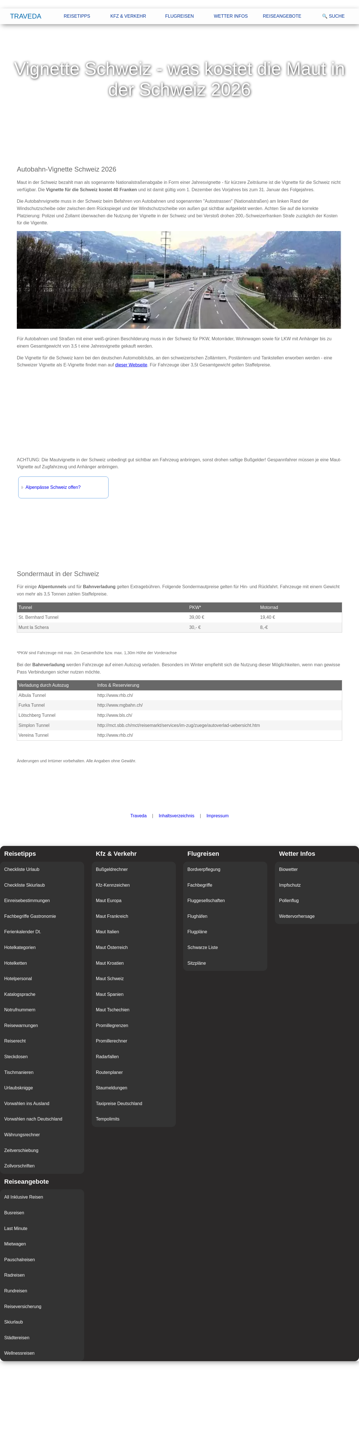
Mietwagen (15, 1244)
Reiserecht (15, 1041)
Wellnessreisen (19, 1353)
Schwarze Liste (202, 947)
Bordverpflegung (203, 869)
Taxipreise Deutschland (119, 1103)
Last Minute (15, 1228)
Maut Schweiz (110, 978)
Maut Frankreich (112, 916)
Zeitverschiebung (21, 1150)
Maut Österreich (112, 947)
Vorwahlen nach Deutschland (33, 1119)
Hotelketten (15, 963)
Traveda (26, 16)
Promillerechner (111, 1041)
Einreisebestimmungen (27, 900)
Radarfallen (107, 1056)
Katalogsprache (19, 994)
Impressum (217, 815)
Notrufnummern (19, 1009)
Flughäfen (197, 916)
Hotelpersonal (18, 978)
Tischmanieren (18, 1072)
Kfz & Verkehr (128, 16)
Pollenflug (289, 900)
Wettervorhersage (297, 916)
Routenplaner (109, 1072)
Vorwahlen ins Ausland (26, 1103)
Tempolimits (107, 1119)
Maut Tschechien (113, 1009)
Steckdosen (16, 1056)
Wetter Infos (231, 16)
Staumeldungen (111, 1087)
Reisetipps (77, 16)
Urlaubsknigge (18, 1087)
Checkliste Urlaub (21, 869)
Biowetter (288, 869)
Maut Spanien (110, 994)
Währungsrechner (22, 1134)
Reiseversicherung (23, 1306)
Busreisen (14, 1212)
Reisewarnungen (21, 1025)
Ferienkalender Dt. (22, 931)
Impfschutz (290, 885)
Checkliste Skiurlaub (24, 885)
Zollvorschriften (19, 1165)
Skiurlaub (13, 1322)
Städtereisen (16, 1337)
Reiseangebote (282, 16)
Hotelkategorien (20, 947)
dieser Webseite (131, 364)
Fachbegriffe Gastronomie (30, 916)
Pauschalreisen (19, 1259)
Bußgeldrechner (112, 869)
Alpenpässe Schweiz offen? (53, 487)
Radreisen (14, 1275)
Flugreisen (179, 16)
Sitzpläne (196, 963)
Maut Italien (107, 931)
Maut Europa (109, 900)
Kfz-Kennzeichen (113, 885)
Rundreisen (15, 1290)
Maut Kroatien (110, 963)
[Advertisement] (179, 412)
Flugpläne (197, 931)
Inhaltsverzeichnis (176, 815)
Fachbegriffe (199, 885)
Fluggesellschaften (206, 900)
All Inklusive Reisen (23, 1197)
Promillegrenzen (112, 1025)
